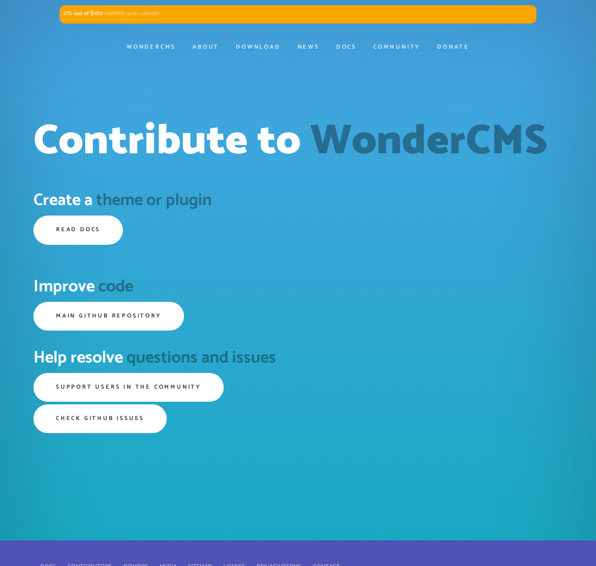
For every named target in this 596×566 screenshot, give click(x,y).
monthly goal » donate (111, 13)
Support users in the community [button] (128, 387)
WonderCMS (151, 47)
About (205, 47)
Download (258, 47)
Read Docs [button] (78, 229)
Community (396, 47)
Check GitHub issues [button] (100, 418)
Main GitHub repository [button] (109, 316)
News (308, 47)
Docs (346, 47)
